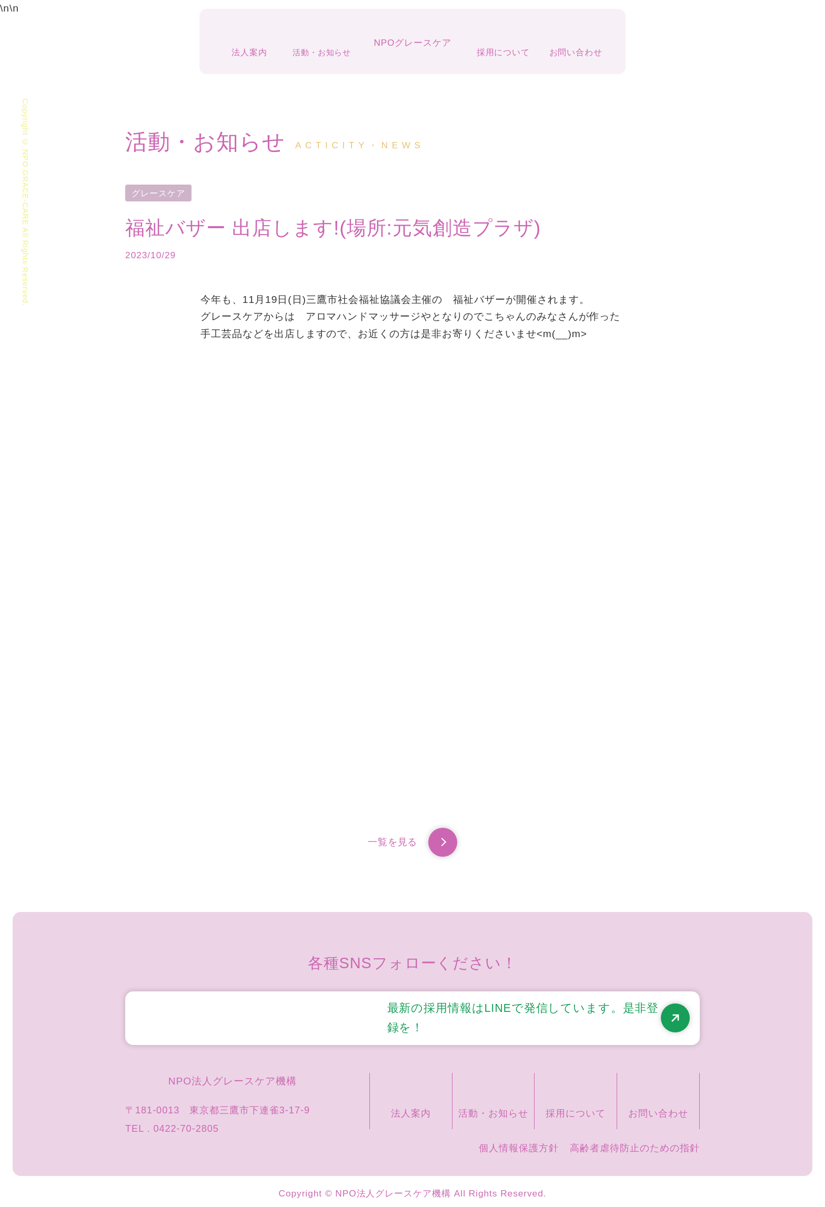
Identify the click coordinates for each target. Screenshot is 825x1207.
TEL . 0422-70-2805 (172, 1124)
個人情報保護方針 (519, 1143)
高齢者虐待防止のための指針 (634, 1143)
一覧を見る (412, 844)
